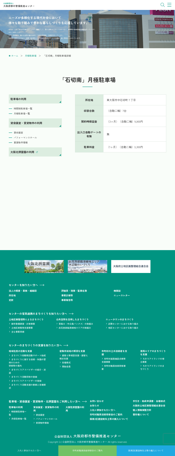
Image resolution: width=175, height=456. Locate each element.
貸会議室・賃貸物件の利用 (26, 123)
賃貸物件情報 (21, 142)
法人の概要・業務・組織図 (23, 290)
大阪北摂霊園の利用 (22, 152)
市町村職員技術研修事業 (114, 367)
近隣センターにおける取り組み (123, 323)
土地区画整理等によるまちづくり (26, 319)
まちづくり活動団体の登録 (24, 376)
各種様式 (66, 362)
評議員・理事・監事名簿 (74, 290)
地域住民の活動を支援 (20, 351)
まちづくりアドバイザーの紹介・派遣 (27, 371)
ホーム (14, 55)
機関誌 (117, 290)
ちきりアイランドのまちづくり (152, 367)
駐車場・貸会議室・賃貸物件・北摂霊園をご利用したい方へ (44, 401)
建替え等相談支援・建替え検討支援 (73, 357)
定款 (11, 300)
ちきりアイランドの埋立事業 (152, 360)
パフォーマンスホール (25, 137)
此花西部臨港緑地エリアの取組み (75, 327)
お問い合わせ (97, 401)
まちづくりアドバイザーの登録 (26, 380)
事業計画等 (67, 295)
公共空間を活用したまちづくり (72, 319)
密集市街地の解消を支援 (72, 351)
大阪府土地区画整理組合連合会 (149, 405)
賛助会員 (66, 366)
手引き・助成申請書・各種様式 (149, 401)
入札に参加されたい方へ (102, 410)
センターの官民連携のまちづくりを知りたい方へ (38, 314)
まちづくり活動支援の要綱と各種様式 (27, 386)
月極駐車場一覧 (22, 113)
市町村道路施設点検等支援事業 (114, 360)
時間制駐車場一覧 (23, 108)
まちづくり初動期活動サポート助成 (28, 355)
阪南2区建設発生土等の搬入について (109, 419)
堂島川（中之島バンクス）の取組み (76, 323)
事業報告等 (67, 300)
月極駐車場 (30, 55)
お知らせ (94, 405)
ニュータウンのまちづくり (120, 319)
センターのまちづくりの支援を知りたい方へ (35, 345)
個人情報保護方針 (142, 410)
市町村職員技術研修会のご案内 (106, 414)
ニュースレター (122, 295)
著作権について (141, 414)
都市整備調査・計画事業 (23, 323)
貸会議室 (18, 132)
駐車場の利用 (18, 99)
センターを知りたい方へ (23, 285)
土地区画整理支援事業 (22, 327)
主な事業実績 (17, 331)
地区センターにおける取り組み (123, 327)
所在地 (12, 295)
